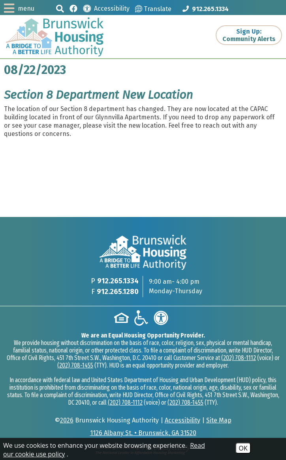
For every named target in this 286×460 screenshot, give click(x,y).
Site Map (218, 420)
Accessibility (182, 420)
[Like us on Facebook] (73, 8)
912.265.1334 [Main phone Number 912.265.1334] (118, 281)
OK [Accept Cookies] (243, 448)
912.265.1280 (118, 291)
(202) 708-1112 (238, 358)
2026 (66, 420)
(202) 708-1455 (75, 365)
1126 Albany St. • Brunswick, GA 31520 (143, 433)
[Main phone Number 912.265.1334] (206, 9)
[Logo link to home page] (54, 36)
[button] (60, 8)
